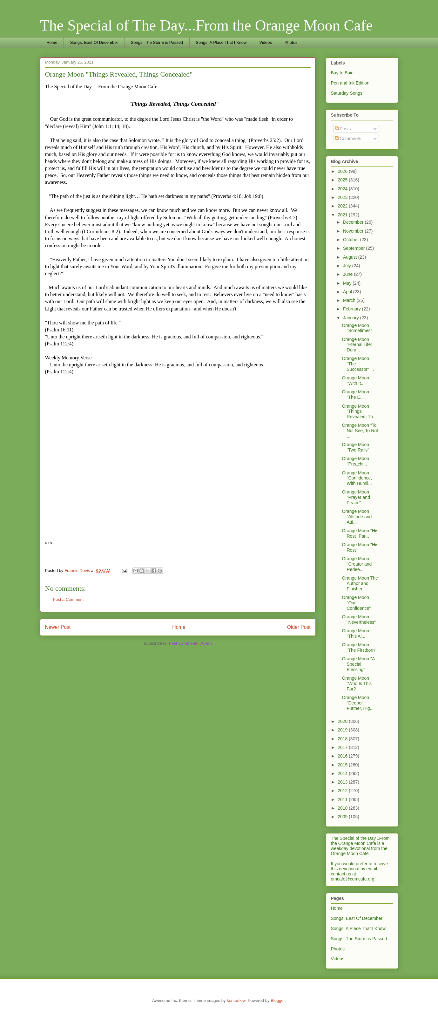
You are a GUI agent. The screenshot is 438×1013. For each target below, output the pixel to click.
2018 (343, 738)
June (348, 274)
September (354, 248)
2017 (343, 747)
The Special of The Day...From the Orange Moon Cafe (206, 25)
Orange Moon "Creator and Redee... (357, 564)
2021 (343, 214)
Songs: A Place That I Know (221, 42)
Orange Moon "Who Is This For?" (357, 683)
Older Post (299, 627)
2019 (343, 729)
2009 (343, 816)
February (352, 308)
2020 (343, 721)
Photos (291, 42)
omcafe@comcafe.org (352, 878)
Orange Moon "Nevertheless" (359, 619)
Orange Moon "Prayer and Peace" (356, 497)
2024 (343, 188)
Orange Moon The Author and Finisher (360, 583)
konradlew (236, 1000)
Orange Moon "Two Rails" (355, 447)
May (348, 283)
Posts (343, 128)
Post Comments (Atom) (190, 643)
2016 (343, 755)
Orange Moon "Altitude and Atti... (357, 517)
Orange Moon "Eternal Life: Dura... (357, 345)
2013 (343, 782)
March (350, 300)
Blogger (278, 1000)
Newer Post (58, 627)
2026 (343, 171)
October (351, 239)
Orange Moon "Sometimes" (357, 328)
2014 (343, 773)
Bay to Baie (342, 72)
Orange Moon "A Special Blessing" (358, 664)
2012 (343, 790)
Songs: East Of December (94, 42)
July (347, 265)
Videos (265, 42)
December (354, 222)
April (348, 291)
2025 (343, 179)
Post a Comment (68, 599)
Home (51, 42)
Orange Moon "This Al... (355, 633)
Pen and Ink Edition (350, 82)
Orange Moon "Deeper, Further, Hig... (358, 703)
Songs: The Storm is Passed (157, 42)
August (350, 257)
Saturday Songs (347, 93)
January (351, 317)
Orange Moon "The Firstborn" (359, 647)
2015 (343, 764)
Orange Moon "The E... (355, 394)
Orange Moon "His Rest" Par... (360, 533)
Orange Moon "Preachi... (355, 461)
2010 (343, 808)
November (354, 231)
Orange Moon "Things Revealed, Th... (359, 411)
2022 (343, 205)
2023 (343, 197)
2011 (343, 799)
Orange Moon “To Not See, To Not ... (360, 431)
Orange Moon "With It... (355, 380)
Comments (348, 138)
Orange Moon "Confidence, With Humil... (357, 478)
